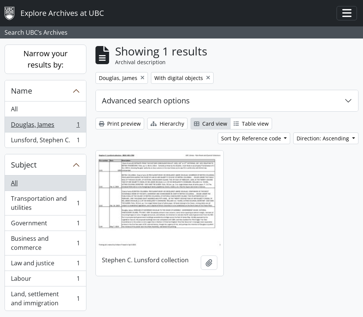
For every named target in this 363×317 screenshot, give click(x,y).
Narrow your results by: (45, 59)
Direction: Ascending (324, 138)
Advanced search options (146, 100)
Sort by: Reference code (252, 138)
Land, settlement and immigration (45, 298)
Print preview (120, 123)
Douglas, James (45, 126)
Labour (45, 280)
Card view (210, 123)
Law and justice (45, 265)
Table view (251, 123)
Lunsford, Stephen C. (45, 141)
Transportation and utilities (45, 203)
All (14, 109)
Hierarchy (167, 123)
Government (45, 225)
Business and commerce (45, 243)
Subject (24, 165)
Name (21, 91)
